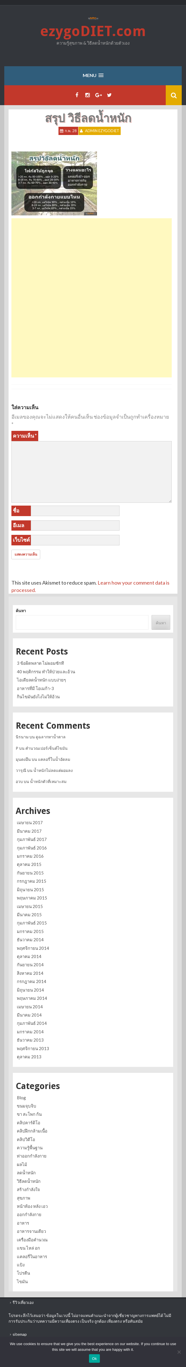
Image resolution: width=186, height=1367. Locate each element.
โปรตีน (23, 1272)
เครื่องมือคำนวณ (32, 1239)
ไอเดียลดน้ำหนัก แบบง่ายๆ (41, 679)
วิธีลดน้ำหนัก (29, 1181)
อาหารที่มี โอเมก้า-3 (35, 688)
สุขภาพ (23, 1197)
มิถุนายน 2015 (30, 889)
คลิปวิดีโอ (26, 1139)
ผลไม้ (22, 1164)
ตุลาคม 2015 (29, 864)
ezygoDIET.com (93, 31)
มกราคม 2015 (30, 931)
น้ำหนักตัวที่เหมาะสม (48, 781)
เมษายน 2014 (30, 1006)
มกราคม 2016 (30, 856)
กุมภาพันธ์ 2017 (32, 839)
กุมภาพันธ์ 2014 (32, 1023)
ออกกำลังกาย (29, 1214)
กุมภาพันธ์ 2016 (32, 847)
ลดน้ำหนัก (26, 1172)
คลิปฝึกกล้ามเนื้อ (32, 1130)
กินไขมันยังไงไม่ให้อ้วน (38, 696)
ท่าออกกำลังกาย (31, 1155)
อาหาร (23, 1222)
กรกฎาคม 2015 (31, 881)
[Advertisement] (91, 258)
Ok (94, 1358)
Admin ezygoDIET (102, 130)
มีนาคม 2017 (29, 831)
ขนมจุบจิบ (26, 1105)
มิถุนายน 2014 (30, 989)
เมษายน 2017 (30, 822)
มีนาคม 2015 (29, 914)
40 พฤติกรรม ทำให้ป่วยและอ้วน (46, 671)
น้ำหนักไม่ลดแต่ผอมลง (53, 770)
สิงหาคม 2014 (30, 973)
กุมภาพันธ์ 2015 (32, 922)
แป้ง (21, 1264)
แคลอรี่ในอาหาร (32, 1256)
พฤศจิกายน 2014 (33, 948)
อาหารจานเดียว (31, 1231)
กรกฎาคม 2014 (31, 981)
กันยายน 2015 (30, 872)
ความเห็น (25, 436)
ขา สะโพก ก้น (29, 1114)
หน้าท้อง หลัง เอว (32, 1206)
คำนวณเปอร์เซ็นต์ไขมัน (46, 748)
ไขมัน (22, 1281)
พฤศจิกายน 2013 (33, 1048)
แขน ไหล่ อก (28, 1247)
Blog (21, 1097)
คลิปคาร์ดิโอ (28, 1122)
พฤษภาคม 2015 (32, 897)
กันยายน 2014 (30, 964)
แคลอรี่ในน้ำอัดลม (54, 759)
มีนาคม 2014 (29, 1014)
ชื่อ (16, 510)
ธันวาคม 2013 (30, 1039)
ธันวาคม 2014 (30, 939)
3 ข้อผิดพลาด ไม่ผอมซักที (40, 663)
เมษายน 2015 (30, 906)
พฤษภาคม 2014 (32, 998)
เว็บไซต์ (21, 540)
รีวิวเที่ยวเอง (23, 1302)
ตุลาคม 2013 (29, 1056)
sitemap (20, 1334)
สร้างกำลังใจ (28, 1189)
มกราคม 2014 (30, 1031)
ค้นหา (21, 610)
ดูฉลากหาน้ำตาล (51, 736)
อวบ (19, 781)
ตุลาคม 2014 (29, 956)
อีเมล (18, 525)
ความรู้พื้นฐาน (30, 1147)
